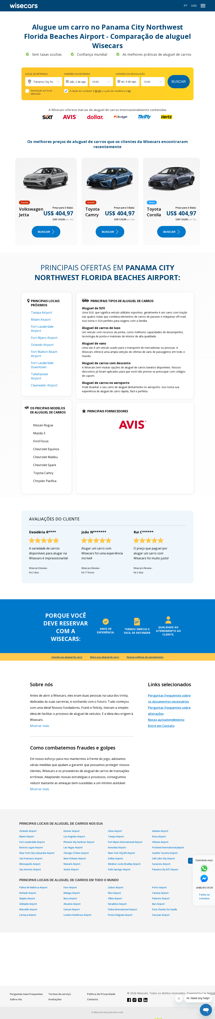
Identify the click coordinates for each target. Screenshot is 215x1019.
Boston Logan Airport (31, 847)
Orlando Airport (42, 345)
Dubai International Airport (122, 909)
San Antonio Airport (30, 869)
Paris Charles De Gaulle (164, 909)
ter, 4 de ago (128, 81)
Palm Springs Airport (119, 869)
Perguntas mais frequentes (26, 994)
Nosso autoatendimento (166, 720)
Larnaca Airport (27, 915)
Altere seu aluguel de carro (104, 657)
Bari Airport (158, 904)
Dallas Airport (115, 858)
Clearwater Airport (44, 385)
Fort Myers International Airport (125, 842)
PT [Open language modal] (185, 5)
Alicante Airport (72, 904)
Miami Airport (41, 319)
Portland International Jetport (168, 847)
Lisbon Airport (115, 887)
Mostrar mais (39, 726)
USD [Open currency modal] (194, 5)
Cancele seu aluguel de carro (66, 657)
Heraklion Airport (117, 904)
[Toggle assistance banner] (190, 861)
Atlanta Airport (160, 842)
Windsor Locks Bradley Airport (124, 864)
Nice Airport (114, 893)
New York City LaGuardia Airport (36, 853)
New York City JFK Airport (121, 853)
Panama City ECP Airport (165, 869)
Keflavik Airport (27, 893)
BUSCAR (46, 232)
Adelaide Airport (28, 904)
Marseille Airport (28, 909)
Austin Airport (71, 869)
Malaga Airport (72, 893)
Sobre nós (16, 999)
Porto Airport (159, 887)
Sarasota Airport (161, 864)
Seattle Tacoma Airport (165, 853)
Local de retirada (36, 74)
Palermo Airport (161, 898)
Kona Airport (159, 836)
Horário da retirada (77, 74)
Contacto (92, 999)
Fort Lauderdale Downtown (42, 365)
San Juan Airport (161, 915)
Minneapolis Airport (30, 864)
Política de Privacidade (101, 994)
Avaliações (54, 999)
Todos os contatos (204, 896)
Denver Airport (72, 831)
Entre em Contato (161, 726)
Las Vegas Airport (73, 847)
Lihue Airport (115, 831)
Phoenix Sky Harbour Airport (79, 842)
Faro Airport (70, 887)
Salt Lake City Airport (163, 858)
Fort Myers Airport (44, 338)
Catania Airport (160, 893)
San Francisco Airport (31, 858)
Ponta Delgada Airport (120, 915)
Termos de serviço (59, 994)
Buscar (179, 82)
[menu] (203, 5)
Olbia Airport (115, 898)
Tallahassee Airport (39, 376)
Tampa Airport (41, 312)
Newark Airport (72, 864)
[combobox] (92, 82)
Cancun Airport (72, 909)
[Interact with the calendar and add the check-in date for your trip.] (76, 81)
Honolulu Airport (117, 847)
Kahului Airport (160, 831)
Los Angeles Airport (74, 836)
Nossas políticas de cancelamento (145, 657)
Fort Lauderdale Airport (32, 842)
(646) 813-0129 (204, 887)
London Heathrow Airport (77, 915)
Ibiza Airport (70, 898)
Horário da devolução (130, 74)
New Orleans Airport (75, 858)
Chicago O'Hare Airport (76, 853)
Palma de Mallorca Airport (33, 887)
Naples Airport (27, 898)
